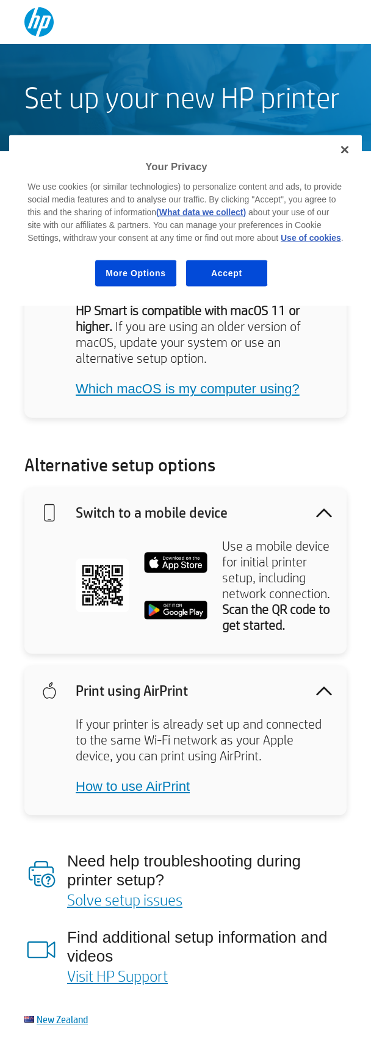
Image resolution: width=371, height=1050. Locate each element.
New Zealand (62, 1019)
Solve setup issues (124, 899)
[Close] (344, 150)
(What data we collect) (201, 211)
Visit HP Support (117, 975)
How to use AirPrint (133, 786)
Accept (226, 272)
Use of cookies (311, 237)
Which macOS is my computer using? (188, 388)
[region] (185, 220)
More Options (136, 272)
